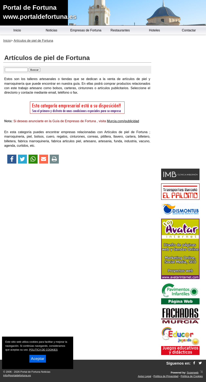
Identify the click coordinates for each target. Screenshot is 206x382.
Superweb (193, 372)
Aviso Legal (144, 376)
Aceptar (37, 358)
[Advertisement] (180, 102)
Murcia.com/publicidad (123, 121)
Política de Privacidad (165, 376)
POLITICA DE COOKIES (43, 349)
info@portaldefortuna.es (17, 375)
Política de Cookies (192, 376)
